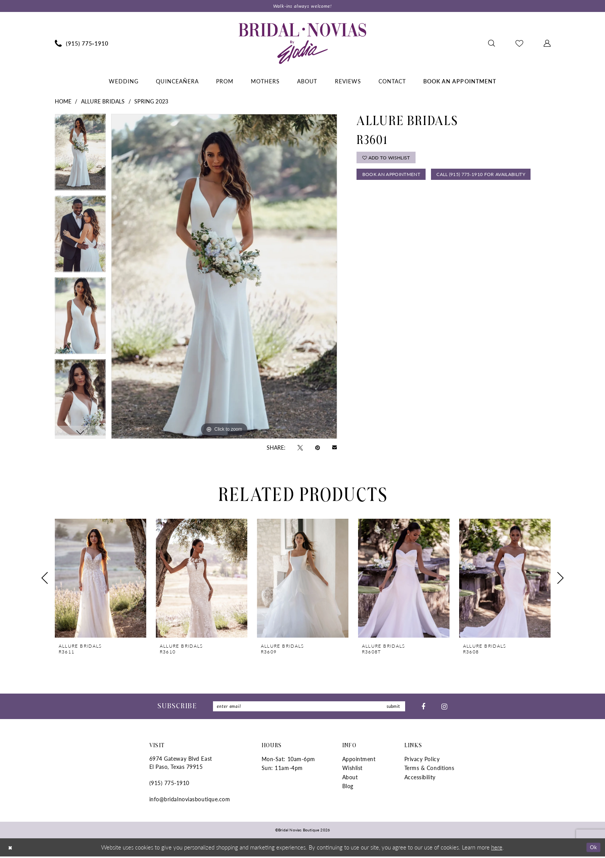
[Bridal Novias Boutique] (302, 44)
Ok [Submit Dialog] (592, 848)
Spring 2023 (151, 102)
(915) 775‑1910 (169, 785)
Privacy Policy (422, 761)
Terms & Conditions (429, 769)
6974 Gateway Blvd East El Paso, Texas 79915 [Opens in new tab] (180, 764)
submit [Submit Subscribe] (392, 707)
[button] (547, 44)
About (350, 778)
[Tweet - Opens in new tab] (300, 447)
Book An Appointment (394, 177)
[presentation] (100, 579)
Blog (347, 788)
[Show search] (491, 44)
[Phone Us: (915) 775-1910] (81, 44)
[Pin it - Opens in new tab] (317, 447)
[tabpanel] (80, 155)
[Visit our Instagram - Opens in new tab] (444, 707)
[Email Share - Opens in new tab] (334, 448)
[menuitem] (81, 44)
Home (63, 102)
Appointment (359, 761)
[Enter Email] (309, 707)
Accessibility (420, 778)
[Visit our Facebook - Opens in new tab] (423, 707)
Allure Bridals (103, 102)
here (496, 848)
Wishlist (352, 769)
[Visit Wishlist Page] (519, 44)
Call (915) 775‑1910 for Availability (412, 196)
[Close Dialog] (11, 849)
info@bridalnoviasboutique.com (189, 801)
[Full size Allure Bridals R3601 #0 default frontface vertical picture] (224, 277)
